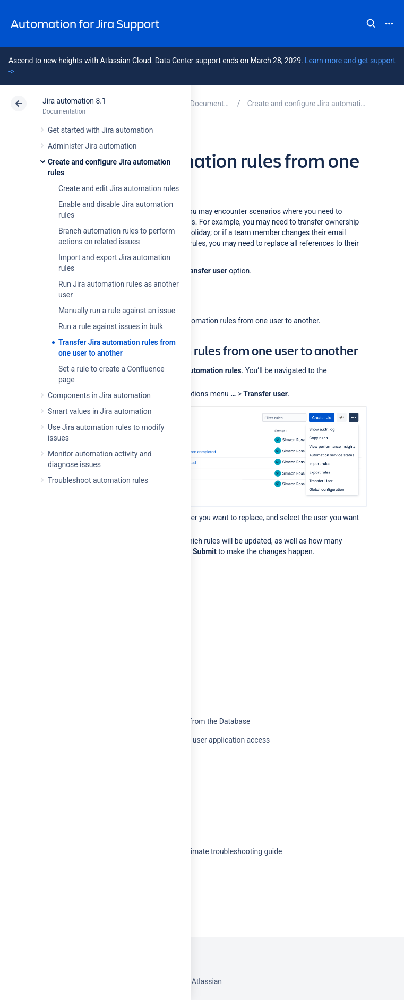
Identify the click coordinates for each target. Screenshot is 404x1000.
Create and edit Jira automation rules (118, 188)
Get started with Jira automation (100, 130)
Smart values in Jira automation (99, 411)
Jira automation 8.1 (74, 101)
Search (371, 23)
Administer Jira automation (92, 146)
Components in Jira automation (99, 395)
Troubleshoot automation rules (98, 480)
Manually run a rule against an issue (116, 310)
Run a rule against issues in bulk (110, 326)
